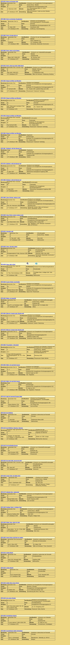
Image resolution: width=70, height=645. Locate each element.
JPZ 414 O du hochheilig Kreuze (9, 445)
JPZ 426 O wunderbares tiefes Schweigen (12, 630)
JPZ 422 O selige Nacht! (7, 567)
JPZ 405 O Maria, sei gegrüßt (8, 298)
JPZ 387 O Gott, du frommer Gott (9, 1)
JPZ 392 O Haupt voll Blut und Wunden (11, 80)
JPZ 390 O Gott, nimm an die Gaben (10, 50)
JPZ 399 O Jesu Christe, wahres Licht (10, 197)
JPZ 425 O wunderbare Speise (9, 615)
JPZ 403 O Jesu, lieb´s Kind (8, 264)
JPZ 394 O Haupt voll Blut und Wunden (11, 115)
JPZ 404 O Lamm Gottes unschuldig (10, 282)
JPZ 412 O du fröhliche (7, 412)
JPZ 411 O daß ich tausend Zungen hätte (11, 396)
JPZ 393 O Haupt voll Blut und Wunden (11, 98)
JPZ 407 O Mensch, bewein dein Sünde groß (12, 329)
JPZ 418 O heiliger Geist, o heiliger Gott (11, 507)
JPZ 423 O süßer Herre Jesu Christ (10, 583)
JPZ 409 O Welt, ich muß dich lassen (10, 365)
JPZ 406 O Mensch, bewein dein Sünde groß (12, 313)
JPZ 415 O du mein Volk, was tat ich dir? (11, 460)
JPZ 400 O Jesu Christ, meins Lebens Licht (12, 215)
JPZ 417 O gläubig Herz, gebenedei (10, 492)
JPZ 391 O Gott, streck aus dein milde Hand (12, 65)
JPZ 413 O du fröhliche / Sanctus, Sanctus (12, 428)
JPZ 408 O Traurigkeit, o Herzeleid (10, 345)
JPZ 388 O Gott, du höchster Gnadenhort (11, 19)
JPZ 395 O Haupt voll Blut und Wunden (11, 133)
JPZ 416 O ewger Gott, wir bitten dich (10, 475)
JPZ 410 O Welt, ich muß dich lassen (10, 381)
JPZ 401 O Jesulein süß (7, 231)
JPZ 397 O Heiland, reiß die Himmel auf (11, 163)
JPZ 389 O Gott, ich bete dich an (9, 35)
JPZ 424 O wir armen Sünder (8, 598)
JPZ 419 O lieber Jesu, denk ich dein (10, 522)
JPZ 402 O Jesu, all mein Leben (9, 246)
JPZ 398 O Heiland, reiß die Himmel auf (11, 180)
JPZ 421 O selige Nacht (7, 552)
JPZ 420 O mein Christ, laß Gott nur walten (12, 537)
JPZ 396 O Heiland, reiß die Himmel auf (11, 148)
